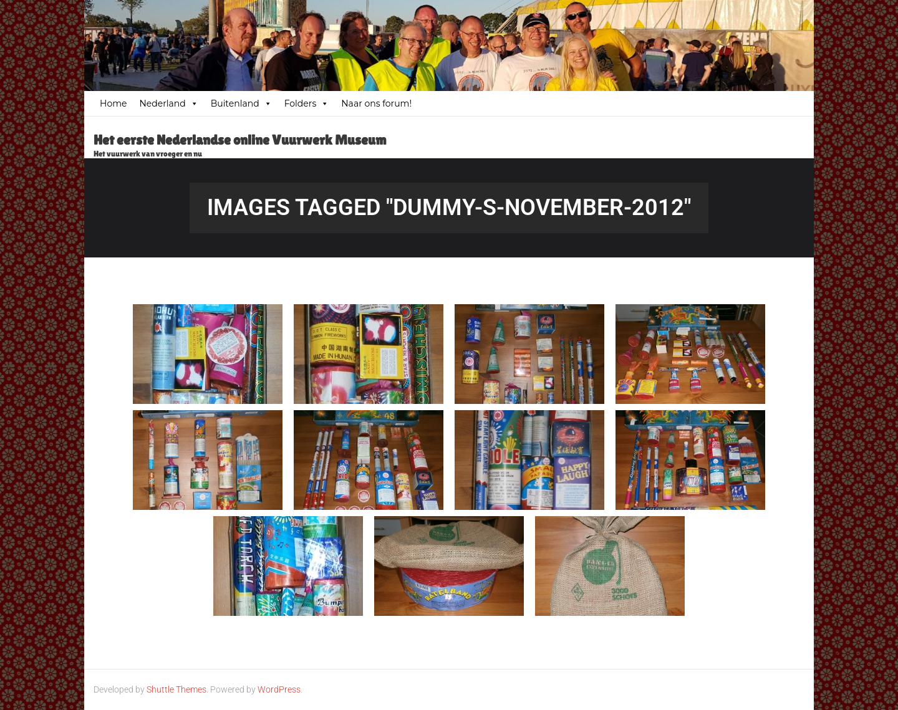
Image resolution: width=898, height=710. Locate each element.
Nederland (168, 103)
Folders (306, 103)
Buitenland (241, 103)
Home (113, 103)
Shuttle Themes (176, 689)
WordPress (279, 689)
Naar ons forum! (376, 103)
